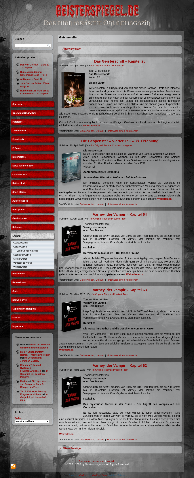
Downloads (18, 139)
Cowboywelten (20, 242)
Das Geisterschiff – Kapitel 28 (119, 61)
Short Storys (19, 192)
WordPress (83, 475)
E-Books (16, 148)
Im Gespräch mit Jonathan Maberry (34, 374)
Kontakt (16, 317)
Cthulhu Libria (19, 174)
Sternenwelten (20, 259)
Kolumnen (17, 227)
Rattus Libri (18, 183)
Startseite (17, 104)
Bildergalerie (19, 157)
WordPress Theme (99, 475)
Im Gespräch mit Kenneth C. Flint (34, 397)
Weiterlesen (91, 125)
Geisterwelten (20, 246)
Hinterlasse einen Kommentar (122, 131)
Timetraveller (19, 130)
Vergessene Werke (22, 263)
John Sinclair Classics (27, 251)
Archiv (18, 418)
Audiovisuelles (20, 201)
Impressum (18, 326)
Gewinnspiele (19, 218)
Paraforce (17, 122)
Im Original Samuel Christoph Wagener (111, 145)
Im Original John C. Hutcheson (107, 65)
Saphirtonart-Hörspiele (24, 309)
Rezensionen (19, 282)
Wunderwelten (20, 267)
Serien (15, 291)
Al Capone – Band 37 (31, 79)
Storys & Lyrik (19, 300)
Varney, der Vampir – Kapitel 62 (120, 365)
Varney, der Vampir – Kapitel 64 (120, 214)
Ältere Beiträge (70, 48)
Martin (23, 381)
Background (18, 209)
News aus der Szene (22, 165)
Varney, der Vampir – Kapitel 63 (120, 290)
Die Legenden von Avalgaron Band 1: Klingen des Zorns (33, 384)
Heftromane (18, 273)
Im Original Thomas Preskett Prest (108, 218)
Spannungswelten (22, 255)
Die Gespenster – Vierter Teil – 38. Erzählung (120, 141)
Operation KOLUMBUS (24, 113)
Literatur (16, 236)
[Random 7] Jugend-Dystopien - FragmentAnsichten (30, 368)
